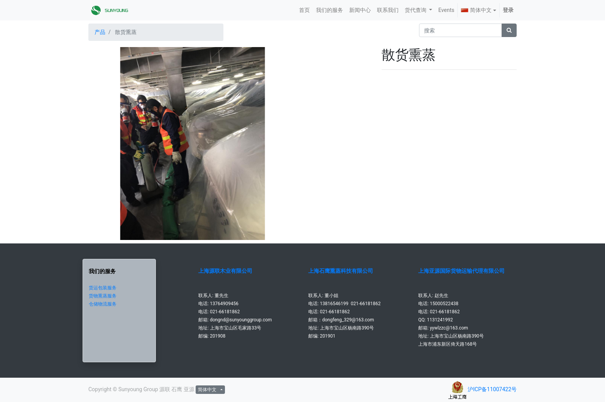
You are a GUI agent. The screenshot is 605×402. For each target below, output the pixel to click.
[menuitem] (304, 10)
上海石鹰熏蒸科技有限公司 (340, 271)
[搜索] (509, 30)
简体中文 (476, 10)
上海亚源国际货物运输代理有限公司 (461, 271)
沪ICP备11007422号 (492, 389)
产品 (100, 32)
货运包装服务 (103, 288)
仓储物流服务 (103, 304)
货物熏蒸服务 (103, 296)
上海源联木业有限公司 (225, 271)
